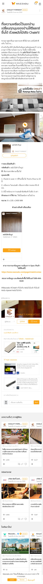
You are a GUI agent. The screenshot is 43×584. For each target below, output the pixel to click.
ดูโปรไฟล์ (22, 322)
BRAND (38, 315)
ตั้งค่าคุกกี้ (31, 580)
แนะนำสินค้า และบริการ (11, 333)
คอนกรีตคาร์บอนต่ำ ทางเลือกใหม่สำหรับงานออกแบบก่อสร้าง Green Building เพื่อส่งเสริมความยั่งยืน (14, 561)
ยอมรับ (12, 580)
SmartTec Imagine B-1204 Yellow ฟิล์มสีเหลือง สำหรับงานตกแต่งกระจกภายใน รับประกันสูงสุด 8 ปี (27, 365)
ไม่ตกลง (22, 580)
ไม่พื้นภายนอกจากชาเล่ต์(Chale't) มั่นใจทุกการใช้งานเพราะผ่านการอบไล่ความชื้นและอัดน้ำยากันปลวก (15, 451)
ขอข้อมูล (12, 250)
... (13, 321)
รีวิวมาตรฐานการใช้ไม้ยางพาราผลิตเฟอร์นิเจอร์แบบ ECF (13, 505)
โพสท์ (36, 402)
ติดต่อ (34, 322)
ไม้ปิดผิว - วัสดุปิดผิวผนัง (26, 339)
